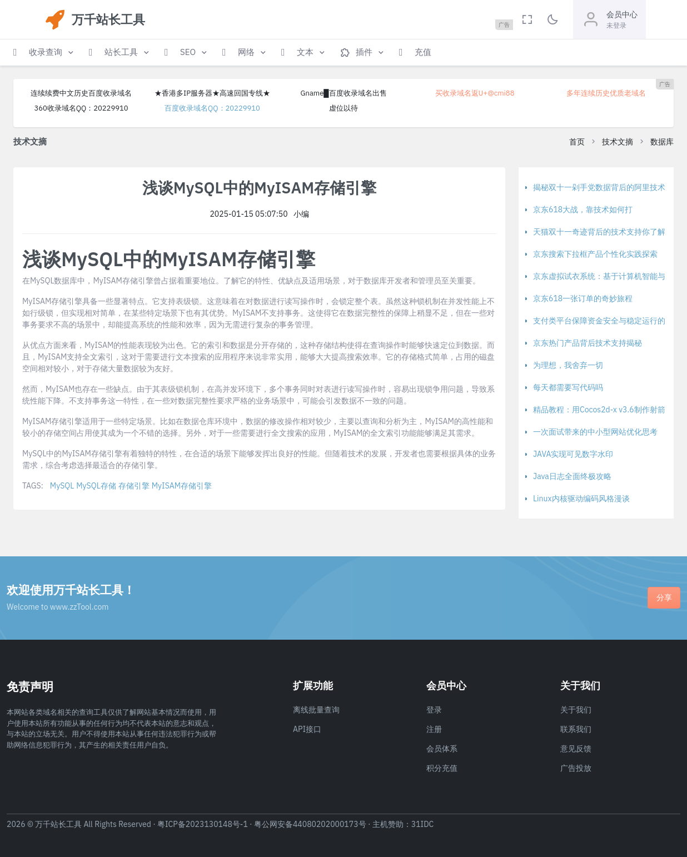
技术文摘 (617, 142)
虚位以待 (343, 108)
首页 (577, 142)
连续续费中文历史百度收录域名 (81, 93)
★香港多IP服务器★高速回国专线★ (212, 93)
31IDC (422, 824)
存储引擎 (134, 486)
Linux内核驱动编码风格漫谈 (581, 499)
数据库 (662, 142)
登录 (434, 710)
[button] (44, 52)
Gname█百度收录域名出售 (343, 93)
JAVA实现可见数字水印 (573, 454)
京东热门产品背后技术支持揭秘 (587, 343)
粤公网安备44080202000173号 (310, 824)
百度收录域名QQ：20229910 (212, 108)
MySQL (62, 486)
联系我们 (575, 729)
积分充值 (441, 768)
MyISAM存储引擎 (182, 486)
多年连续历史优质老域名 (606, 93)
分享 (664, 597)
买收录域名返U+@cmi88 (475, 93)
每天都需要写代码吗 (568, 387)
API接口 (307, 729)
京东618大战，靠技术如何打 (583, 210)
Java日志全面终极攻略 (572, 476)
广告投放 (575, 768)
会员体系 (441, 749)
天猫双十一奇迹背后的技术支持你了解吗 (603, 232)
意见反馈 (575, 749)
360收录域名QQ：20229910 (81, 108)
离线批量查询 (316, 710)
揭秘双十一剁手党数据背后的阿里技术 (599, 187)
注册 (434, 729)
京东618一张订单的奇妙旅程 (583, 298)
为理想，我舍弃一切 (568, 365)
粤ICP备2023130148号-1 (202, 824)
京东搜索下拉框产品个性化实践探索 (595, 254)
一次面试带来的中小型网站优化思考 (595, 432)
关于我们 (575, 710)
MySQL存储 (96, 486)
